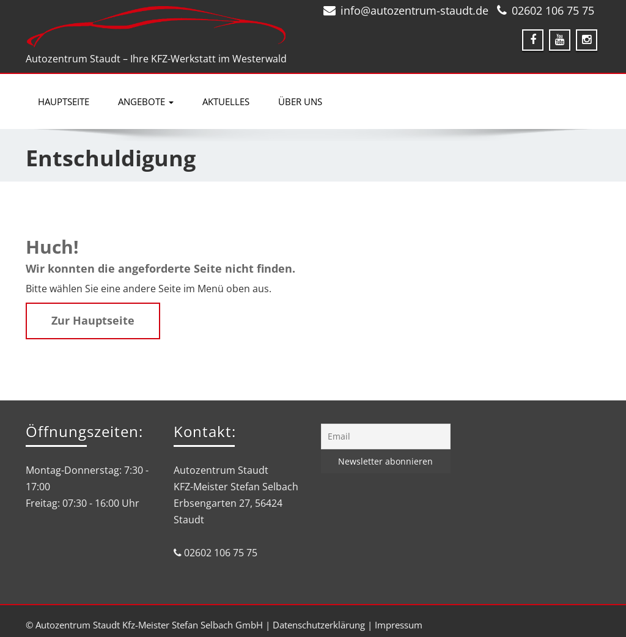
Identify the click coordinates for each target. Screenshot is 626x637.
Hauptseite (63, 101)
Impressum (398, 625)
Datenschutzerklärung (319, 625)
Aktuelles (225, 101)
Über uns (300, 101)
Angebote (146, 101)
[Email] (386, 436)
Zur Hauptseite (92, 320)
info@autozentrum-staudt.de (414, 10)
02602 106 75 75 (553, 10)
